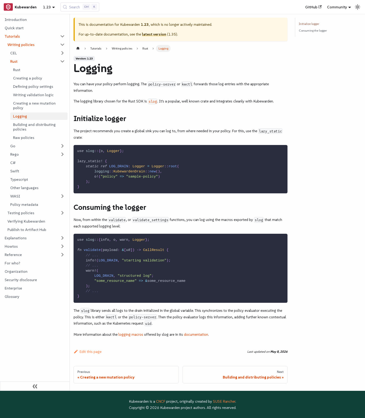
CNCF (160, 401)
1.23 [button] (47, 7)
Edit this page (87, 351)
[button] (35, 36)
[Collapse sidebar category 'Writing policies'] (62, 44)
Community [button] (337, 7)
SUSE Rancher (224, 401)
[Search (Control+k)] (80, 7)
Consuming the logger (313, 31)
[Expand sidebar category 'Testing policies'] (62, 213)
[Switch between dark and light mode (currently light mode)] (357, 7)
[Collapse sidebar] (35, 386)
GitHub (313, 7)
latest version (154, 34)
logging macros (130, 334)
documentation (196, 334)
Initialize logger (309, 24)
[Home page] (78, 48)
